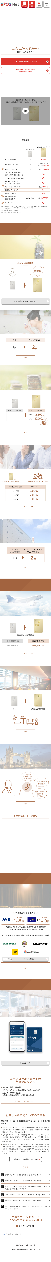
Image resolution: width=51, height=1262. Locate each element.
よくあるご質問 (26, 1226)
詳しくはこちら (25, 1063)
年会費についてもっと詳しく (25, 1101)
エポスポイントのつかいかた (25, 301)
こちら (19, 212)
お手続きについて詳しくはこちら (25, 1159)
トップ (3, 1234)
